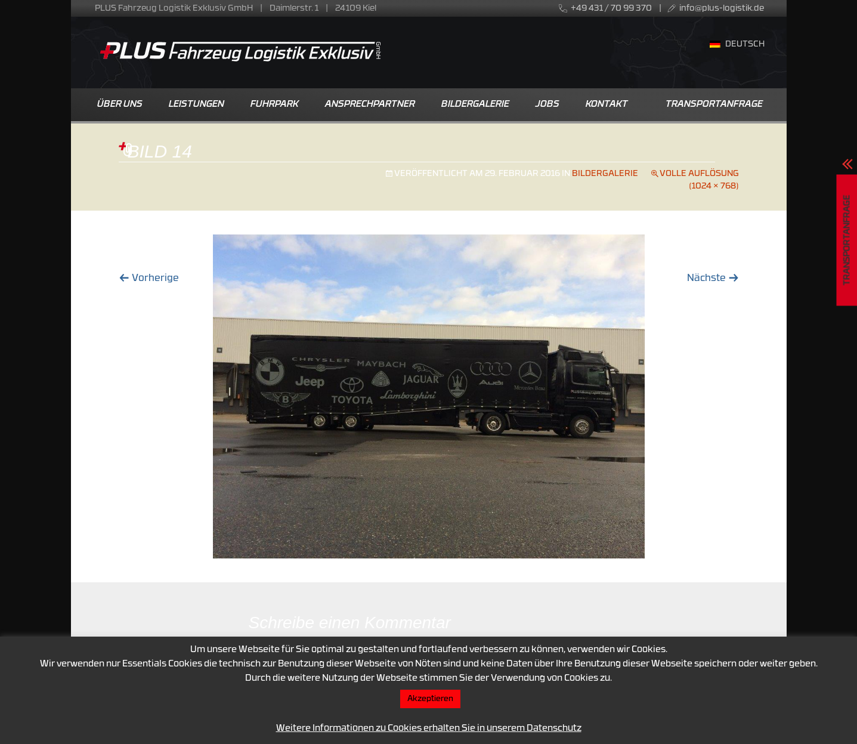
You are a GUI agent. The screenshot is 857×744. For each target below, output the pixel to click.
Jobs (547, 104)
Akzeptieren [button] (430, 699)
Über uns (120, 104)
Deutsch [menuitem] (745, 44)
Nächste (713, 278)
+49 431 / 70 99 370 (611, 8)
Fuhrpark (274, 104)
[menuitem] (737, 45)
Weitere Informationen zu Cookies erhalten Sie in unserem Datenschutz (428, 728)
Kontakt (607, 104)
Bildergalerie (475, 104)
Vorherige (149, 278)
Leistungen (196, 104)
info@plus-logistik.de (721, 8)
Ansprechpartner (370, 104)
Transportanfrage (714, 104)
